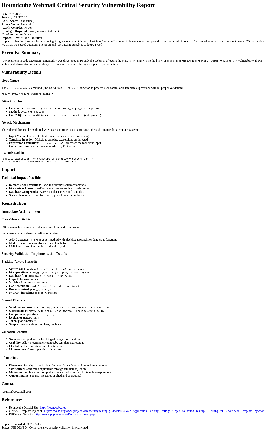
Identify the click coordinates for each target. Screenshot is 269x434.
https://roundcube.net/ (53, 409)
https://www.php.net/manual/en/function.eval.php (65, 416)
